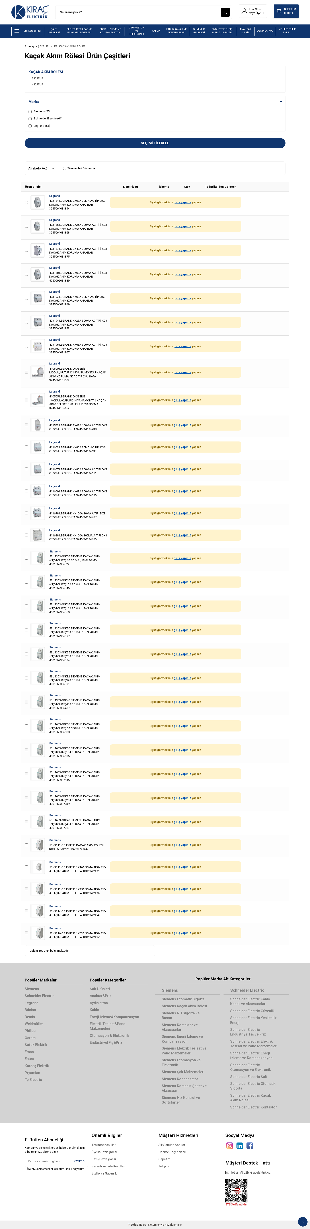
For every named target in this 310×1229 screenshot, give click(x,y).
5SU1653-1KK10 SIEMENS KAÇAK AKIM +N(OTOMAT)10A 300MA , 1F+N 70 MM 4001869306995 (74, 752)
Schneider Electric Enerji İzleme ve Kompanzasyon (251, 1055)
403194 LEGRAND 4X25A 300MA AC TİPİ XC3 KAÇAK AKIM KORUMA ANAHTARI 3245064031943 (78, 324)
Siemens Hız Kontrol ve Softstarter (181, 1100)
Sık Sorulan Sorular (171, 1145)
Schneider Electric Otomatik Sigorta (252, 1086)
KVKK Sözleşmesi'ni (40, 1169)
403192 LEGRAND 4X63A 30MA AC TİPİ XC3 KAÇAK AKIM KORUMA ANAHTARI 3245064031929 (77, 300)
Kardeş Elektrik (37, 1066)
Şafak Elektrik (36, 1045)
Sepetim (164, 1159)
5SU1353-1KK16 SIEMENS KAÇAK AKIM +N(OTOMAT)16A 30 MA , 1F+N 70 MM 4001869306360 (74, 608)
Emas (29, 1052)
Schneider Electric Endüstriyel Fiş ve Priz (248, 1032)
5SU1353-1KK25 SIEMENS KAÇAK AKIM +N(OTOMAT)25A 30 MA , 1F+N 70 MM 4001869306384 (74, 656)
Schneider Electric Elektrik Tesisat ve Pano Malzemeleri (253, 1043)
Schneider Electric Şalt (248, 1077)
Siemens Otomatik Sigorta (183, 999)
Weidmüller (34, 1024)
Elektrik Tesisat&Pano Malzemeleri (107, 1026)
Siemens (55, 551)
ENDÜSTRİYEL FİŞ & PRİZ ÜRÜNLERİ (222, 31)
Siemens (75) (40, 111)
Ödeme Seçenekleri (172, 1152)
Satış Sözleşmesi (104, 1159)
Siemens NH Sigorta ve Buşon (180, 1015)
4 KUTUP (37, 84)
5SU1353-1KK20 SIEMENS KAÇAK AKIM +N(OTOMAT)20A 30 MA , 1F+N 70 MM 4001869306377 (74, 632)
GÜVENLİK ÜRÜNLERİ (199, 31)
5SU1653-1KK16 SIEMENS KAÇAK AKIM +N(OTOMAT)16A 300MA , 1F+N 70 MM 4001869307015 (74, 776)
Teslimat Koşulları (104, 1145)
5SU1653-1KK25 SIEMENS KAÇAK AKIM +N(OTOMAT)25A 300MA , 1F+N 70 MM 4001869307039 (74, 800)
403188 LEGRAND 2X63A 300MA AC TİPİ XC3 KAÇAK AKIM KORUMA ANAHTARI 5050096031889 (78, 276)
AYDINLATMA (265, 31)
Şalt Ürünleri (100, 989)
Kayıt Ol (80, 1161)
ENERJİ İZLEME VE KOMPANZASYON (110, 31)
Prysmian (32, 1073)
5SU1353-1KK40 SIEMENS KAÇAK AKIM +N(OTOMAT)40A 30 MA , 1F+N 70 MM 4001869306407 (74, 704)
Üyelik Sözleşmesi (104, 1152)
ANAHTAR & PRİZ (245, 31)
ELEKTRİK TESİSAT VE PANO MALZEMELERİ (79, 31)
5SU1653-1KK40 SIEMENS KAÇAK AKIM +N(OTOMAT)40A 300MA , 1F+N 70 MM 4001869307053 (74, 824)
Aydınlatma (99, 1003)
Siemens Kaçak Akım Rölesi (184, 1006)
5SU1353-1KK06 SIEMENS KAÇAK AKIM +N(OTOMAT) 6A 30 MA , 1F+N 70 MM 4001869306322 (74, 560)
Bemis (30, 1017)
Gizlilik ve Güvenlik (104, 1173)
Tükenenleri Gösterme (79, 168)
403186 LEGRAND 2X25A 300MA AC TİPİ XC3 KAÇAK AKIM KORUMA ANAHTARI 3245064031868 (78, 228)
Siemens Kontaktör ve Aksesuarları (180, 1027)
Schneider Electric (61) (45, 119)
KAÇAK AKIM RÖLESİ (72, 46)
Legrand (54, 195)
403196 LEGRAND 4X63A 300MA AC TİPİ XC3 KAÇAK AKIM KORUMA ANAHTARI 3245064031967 (78, 348)
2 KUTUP (37, 78)
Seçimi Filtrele (155, 143)
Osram (30, 1038)
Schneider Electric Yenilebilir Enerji (253, 1020)
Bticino (30, 1010)
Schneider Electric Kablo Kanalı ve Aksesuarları (250, 1001)
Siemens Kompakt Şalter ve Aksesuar (184, 1088)
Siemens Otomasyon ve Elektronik (181, 1062)
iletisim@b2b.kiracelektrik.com (249, 1172)
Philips (30, 1031)
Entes (29, 1059)
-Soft (132, 1224)
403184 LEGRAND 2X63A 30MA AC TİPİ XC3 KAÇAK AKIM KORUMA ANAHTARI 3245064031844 (77, 204)
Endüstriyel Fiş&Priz (106, 1043)
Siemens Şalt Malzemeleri (183, 1072)
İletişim (163, 1166)
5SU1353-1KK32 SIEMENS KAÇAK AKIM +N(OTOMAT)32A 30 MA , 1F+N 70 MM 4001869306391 (74, 680)
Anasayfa (31, 46)
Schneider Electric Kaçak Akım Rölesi (250, 1097)
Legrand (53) (39, 126)
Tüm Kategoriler (27, 31)
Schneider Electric (39, 996)
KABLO (156, 31)
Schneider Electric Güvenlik (252, 1011)
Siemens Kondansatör (180, 1079)
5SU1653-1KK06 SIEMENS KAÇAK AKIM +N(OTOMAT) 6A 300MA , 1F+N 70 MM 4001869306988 (74, 728)
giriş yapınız (182, 202)
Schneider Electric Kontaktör (253, 1107)
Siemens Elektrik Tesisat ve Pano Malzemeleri (184, 1050)
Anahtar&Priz (100, 996)
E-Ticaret (141, 1224)
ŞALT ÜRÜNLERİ (54, 31)
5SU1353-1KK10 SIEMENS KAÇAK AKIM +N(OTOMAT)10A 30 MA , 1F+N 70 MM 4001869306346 (74, 584)
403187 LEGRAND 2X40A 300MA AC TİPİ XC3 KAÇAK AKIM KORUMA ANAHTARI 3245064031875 (78, 252)
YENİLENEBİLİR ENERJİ (287, 31)
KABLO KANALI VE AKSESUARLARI (176, 31)
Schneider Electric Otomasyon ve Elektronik (250, 1067)
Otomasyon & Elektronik (109, 1036)
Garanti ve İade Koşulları (108, 1166)
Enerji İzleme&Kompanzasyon (114, 1017)
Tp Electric (33, 1080)
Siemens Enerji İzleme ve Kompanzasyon (182, 1039)
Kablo (94, 1010)
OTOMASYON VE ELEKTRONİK (136, 31)
